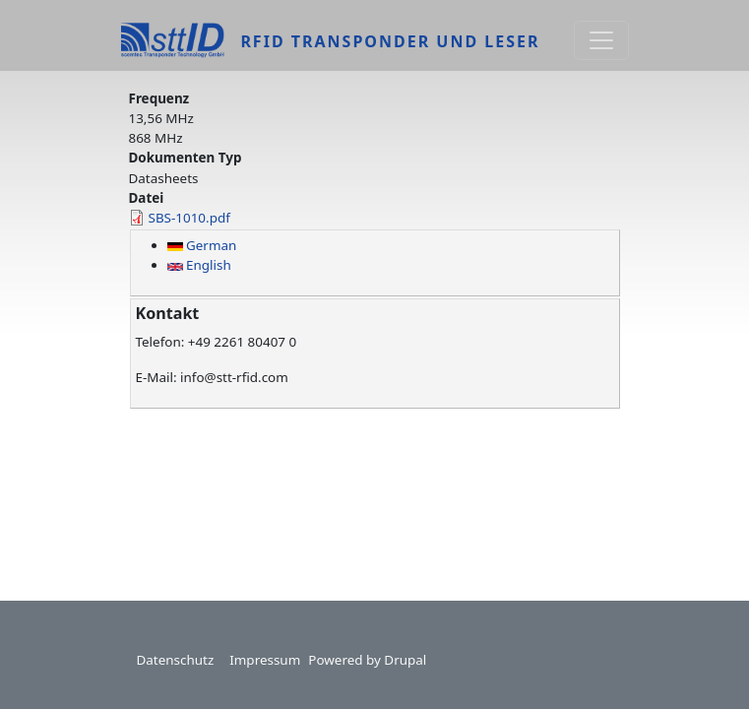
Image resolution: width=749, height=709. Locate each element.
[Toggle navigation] (601, 40)
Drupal (405, 660)
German (202, 245)
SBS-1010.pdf (189, 217)
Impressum (264, 660)
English (199, 265)
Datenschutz (176, 660)
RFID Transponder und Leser (389, 41)
